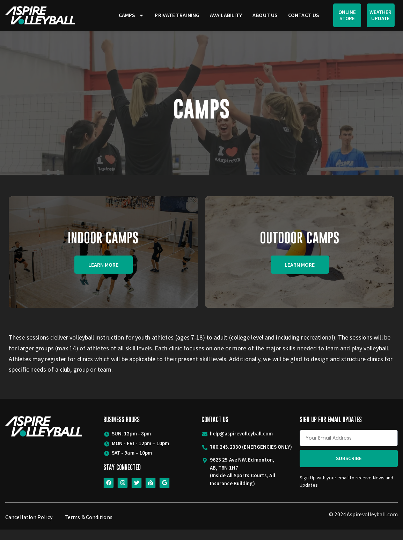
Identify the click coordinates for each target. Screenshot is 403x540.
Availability (226, 15)
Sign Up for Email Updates (331, 429)
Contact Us (303, 15)
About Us (265, 15)
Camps (132, 15)
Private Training (177, 15)
